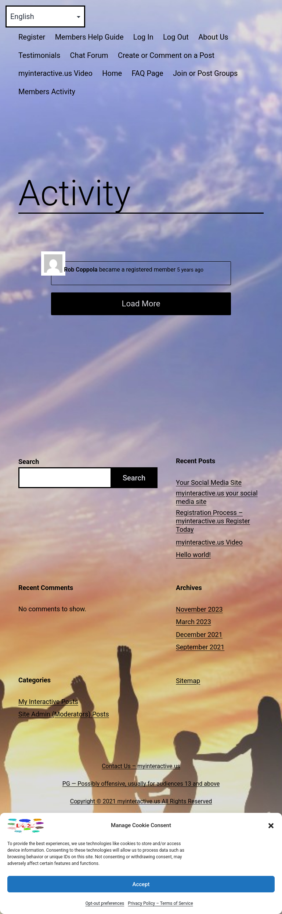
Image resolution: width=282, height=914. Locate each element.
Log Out (176, 37)
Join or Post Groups (205, 73)
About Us (213, 37)
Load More (141, 303)
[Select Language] (45, 16)
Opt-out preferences (104, 909)
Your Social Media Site (209, 482)
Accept (140, 890)
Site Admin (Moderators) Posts (63, 714)
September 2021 (200, 647)
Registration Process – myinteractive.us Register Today (213, 521)
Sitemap (188, 681)
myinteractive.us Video (55, 73)
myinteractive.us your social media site (217, 497)
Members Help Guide (89, 37)
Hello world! (193, 555)
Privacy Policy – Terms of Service (160, 909)
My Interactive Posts (48, 701)
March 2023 (193, 622)
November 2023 (199, 609)
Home (112, 73)
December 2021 (199, 634)
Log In (143, 37)
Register (31, 37)
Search (28, 461)
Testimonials (39, 55)
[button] (271, 831)
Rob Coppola (81, 269)
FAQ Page (147, 73)
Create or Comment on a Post (166, 55)
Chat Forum (89, 55)
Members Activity (46, 91)
